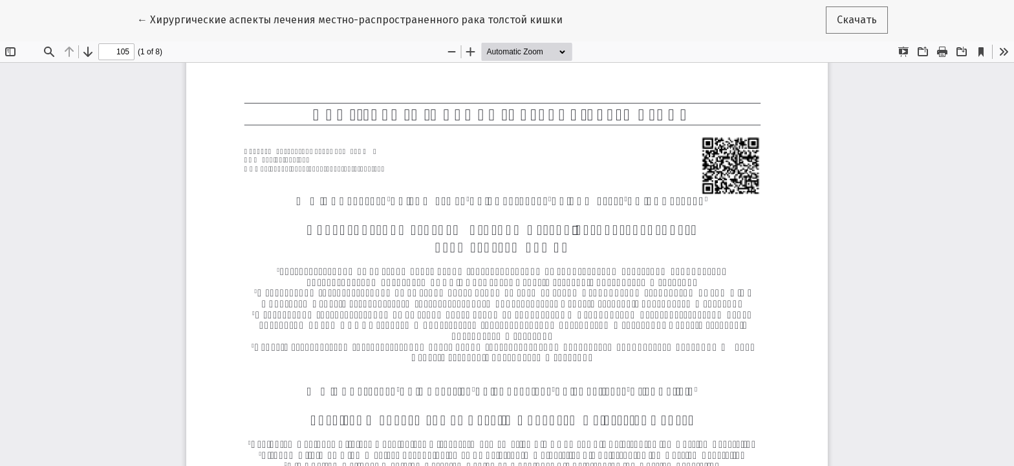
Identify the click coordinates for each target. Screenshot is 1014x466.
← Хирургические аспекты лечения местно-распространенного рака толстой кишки (350, 19)
